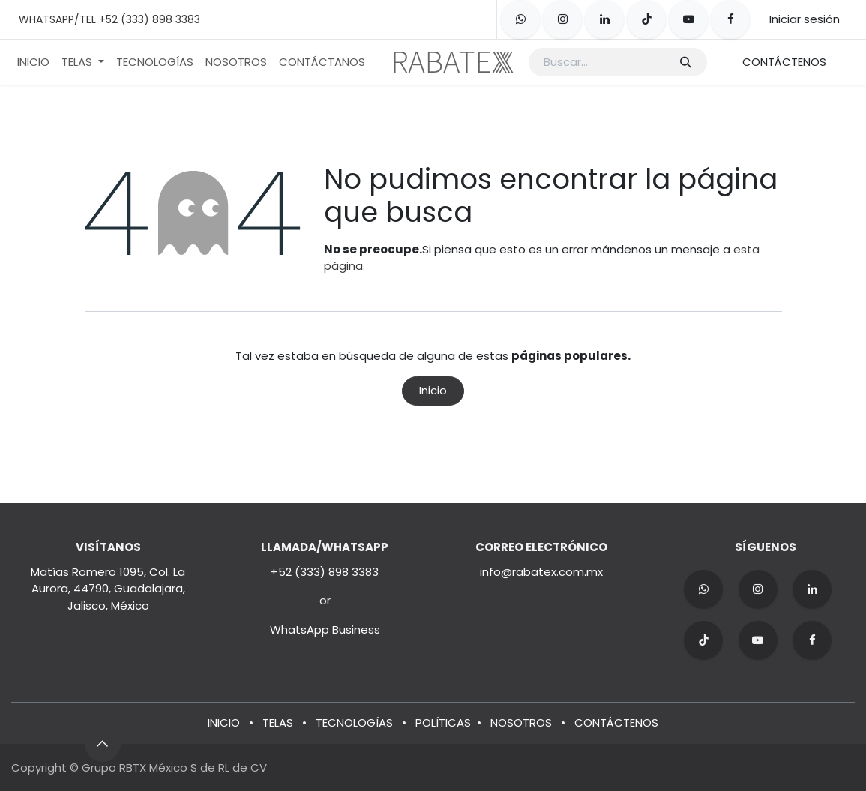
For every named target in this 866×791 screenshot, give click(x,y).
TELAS (277, 722)
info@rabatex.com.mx (541, 572)
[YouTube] (688, 19)
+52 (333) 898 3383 (325, 572)
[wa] (703, 589)
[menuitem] (33, 62)
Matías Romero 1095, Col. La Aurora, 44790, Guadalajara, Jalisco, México (108, 588)
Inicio (433, 390)
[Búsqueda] (685, 62)
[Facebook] (730, 19)
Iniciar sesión (804, 19)
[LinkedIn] (604, 19)
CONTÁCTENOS (784, 62)
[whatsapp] (520, 19)
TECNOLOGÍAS (354, 722)
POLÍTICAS (443, 722)
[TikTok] (646, 19)
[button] (103, 744)
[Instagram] (562, 19)
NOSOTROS (521, 722)
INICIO (224, 722)
